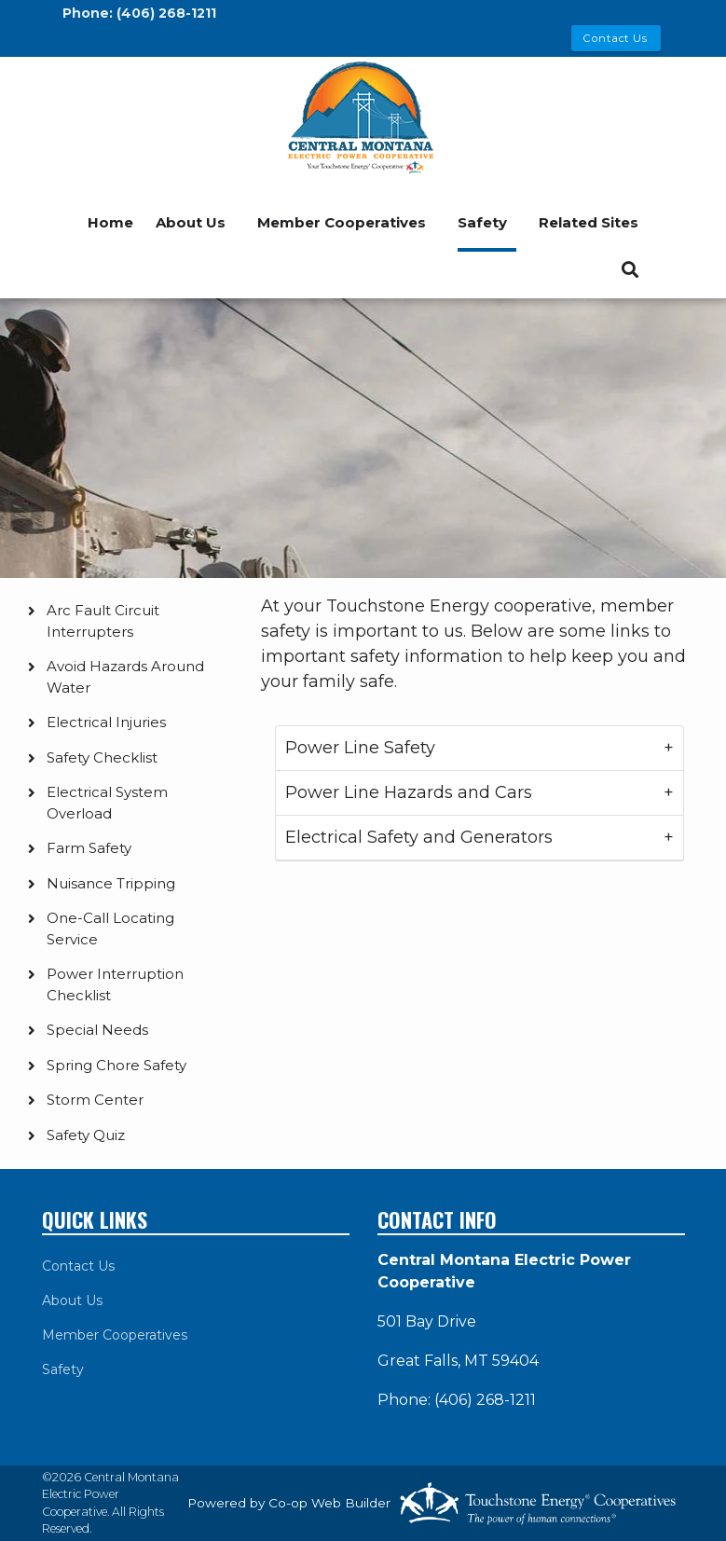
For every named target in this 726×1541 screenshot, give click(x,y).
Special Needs (97, 1030)
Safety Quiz (86, 1135)
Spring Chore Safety (116, 1065)
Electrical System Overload (107, 802)
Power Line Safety (360, 747)
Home (110, 222)
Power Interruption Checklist (115, 984)
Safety (482, 222)
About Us (191, 222)
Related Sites (588, 222)
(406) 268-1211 (166, 13)
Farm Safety (89, 848)
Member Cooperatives (341, 222)
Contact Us (78, 1266)
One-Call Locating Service (110, 928)
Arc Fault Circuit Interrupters (103, 620)
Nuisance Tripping (111, 883)
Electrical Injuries (106, 722)
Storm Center (95, 1099)
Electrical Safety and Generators (419, 837)
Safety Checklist (102, 757)
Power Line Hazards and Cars (408, 792)
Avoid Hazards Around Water (125, 676)
